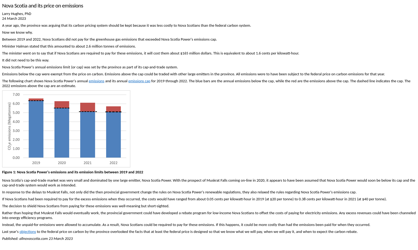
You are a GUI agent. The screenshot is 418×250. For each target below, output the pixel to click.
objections (27, 231)
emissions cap (139, 81)
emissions (96, 81)
